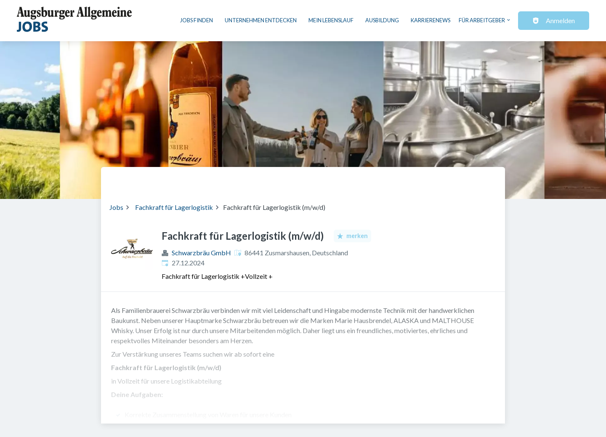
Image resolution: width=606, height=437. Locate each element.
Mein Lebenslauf (331, 20)
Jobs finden (196, 20)
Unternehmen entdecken (261, 20)
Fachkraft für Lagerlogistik (174, 207)
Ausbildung (382, 20)
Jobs (116, 207)
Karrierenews (430, 20)
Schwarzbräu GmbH (201, 253)
